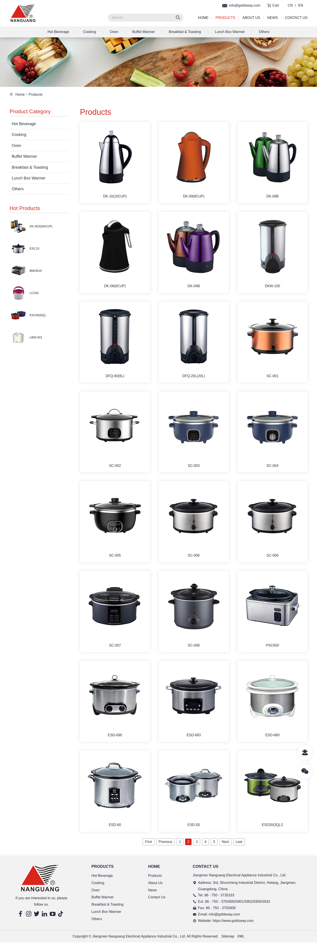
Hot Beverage (58, 32)
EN (300, 5)
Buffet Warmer (143, 32)
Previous (165, 842)
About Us (251, 18)
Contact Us (296, 18)
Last (239, 842)
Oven (114, 32)
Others (264, 32)
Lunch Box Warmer (230, 32)
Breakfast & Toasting (185, 32)
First (148, 842)
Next (225, 842)
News (272, 18)
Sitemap (227, 937)
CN (290, 5)
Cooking (89, 32)
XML (241, 937)
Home (203, 18)
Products (225, 18)
